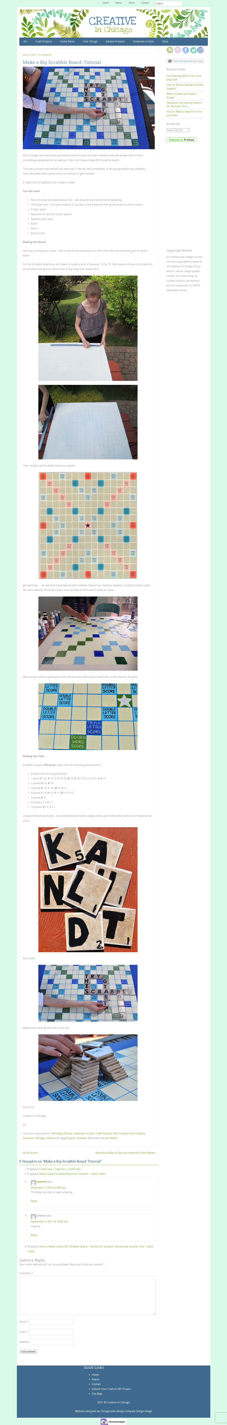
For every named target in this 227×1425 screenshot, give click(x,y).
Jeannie (41, 1181)
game (72, 1138)
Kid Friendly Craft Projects (129, 1133)
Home (106, 2)
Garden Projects (115, 41)
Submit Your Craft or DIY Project (111, 1389)
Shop (165, 41)
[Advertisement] (185, 195)
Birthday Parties (62, 1133)
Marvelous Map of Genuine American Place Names (126, 1152)
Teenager (40, 1138)
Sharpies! (28, 1138)
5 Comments (45, 54)
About (118, 2)
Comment (26, 1273)
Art (25, 41)
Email (23, 1331)
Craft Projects (44, 41)
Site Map (97, 1393)
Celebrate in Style (143, 41)
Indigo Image (144, 1411)
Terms (131, 2)
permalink (111, 1138)
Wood (50, 1138)
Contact (145, 2)
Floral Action (28, 1152)
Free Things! (90, 41)
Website (24, 1342)
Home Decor (67, 41)
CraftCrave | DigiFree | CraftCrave (60, 1169)
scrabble (82, 1138)
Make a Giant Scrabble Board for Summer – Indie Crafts (72, 1173)
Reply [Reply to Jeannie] (34, 1201)
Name (23, 1321)
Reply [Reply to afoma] (34, 1235)
